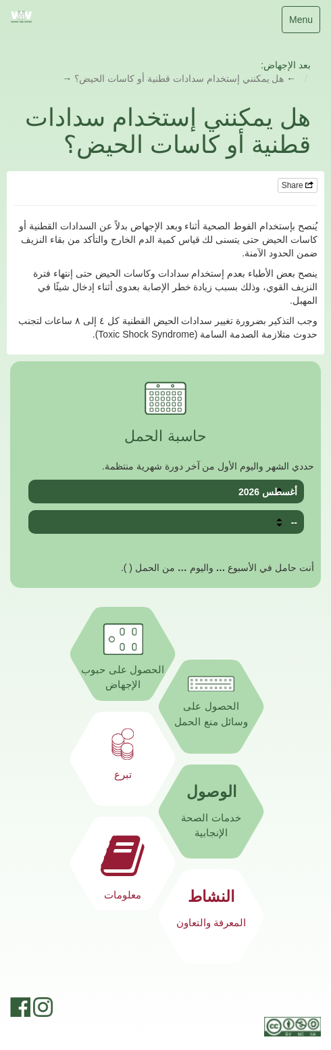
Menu (302, 22)
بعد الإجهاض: (286, 65)
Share (297, 185)
